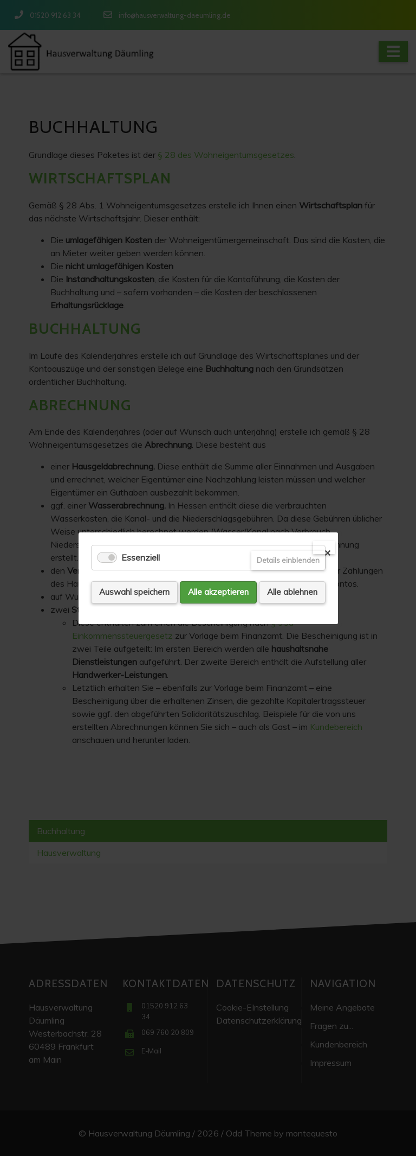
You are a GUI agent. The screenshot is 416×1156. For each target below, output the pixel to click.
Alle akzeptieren (218, 592)
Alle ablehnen (292, 592)
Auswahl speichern (134, 592)
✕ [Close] (327, 551)
